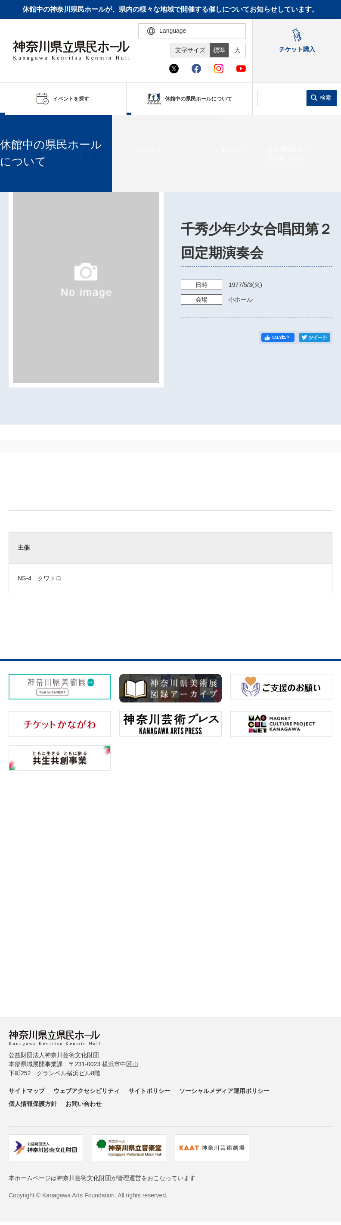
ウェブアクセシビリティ (86, 1090)
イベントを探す (54, 126)
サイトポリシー (149, 1090)
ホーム (20, 126)
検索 (325, 97)
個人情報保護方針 (33, 1103)
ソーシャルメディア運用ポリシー (224, 1090)
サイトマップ (27, 1090)
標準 (219, 50)
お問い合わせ (83, 1103)
